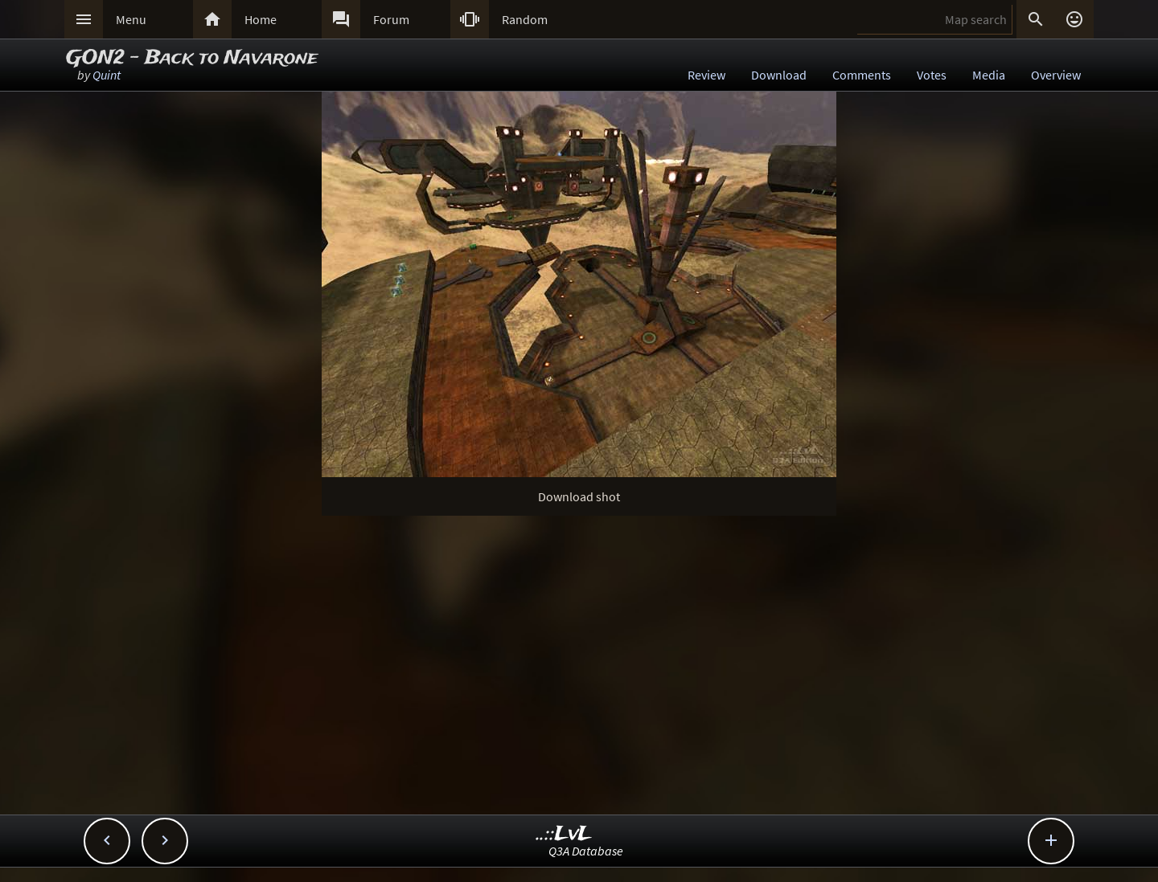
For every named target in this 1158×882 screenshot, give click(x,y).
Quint (106, 75)
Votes (932, 75)
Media (988, 75)
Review (706, 75)
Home (260, 19)
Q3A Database (585, 851)
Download (779, 75)
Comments (861, 75)
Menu (131, 19)
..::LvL (564, 834)
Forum (391, 19)
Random (525, 19)
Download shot (579, 496)
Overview (1056, 75)
